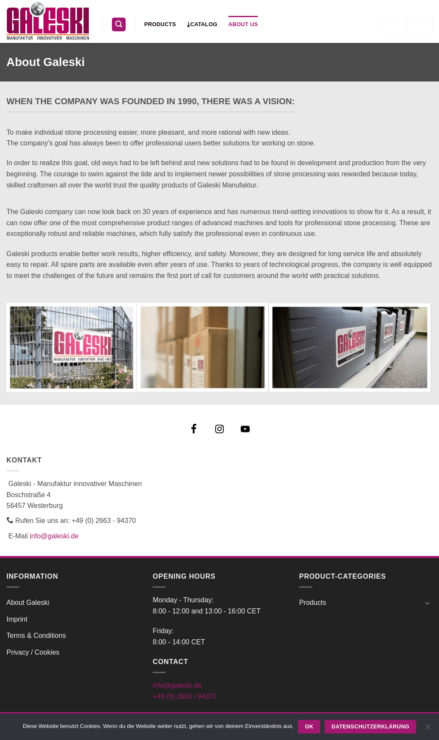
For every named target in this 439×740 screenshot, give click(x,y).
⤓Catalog (202, 24)
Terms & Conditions (36, 635)
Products (160, 24)
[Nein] (427, 729)
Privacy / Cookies (33, 652)
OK (309, 727)
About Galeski (27, 602)
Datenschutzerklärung (370, 727)
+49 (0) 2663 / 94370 (184, 696)
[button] (119, 25)
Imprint (16, 619)
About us (243, 24)
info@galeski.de (54, 536)
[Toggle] (427, 603)
